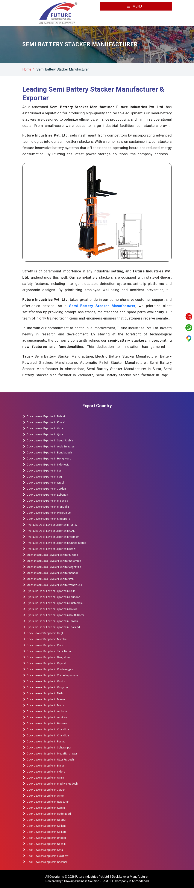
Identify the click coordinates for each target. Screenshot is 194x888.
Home (26, 69)
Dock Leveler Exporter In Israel (45, 482)
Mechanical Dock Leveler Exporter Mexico (52, 554)
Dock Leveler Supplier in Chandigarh (49, 729)
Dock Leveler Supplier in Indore (46, 771)
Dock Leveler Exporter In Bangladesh (49, 452)
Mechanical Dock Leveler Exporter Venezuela (54, 585)
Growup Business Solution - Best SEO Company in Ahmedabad (106, 881)
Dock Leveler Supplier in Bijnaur (46, 765)
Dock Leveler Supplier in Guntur (46, 681)
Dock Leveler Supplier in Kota (45, 849)
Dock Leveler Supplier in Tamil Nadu (49, 651)
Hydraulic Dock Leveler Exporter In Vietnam (53, 536)
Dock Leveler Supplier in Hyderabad (49, 813)
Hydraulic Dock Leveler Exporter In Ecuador (53, 597)
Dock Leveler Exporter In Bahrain (46, 416)
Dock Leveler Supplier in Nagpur (46, 819)
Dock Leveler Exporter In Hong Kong (49, 458)
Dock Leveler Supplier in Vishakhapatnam (52, 675)
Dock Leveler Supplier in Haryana (47, 723)
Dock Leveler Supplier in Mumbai (47, 639)
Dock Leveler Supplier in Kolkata (47, 831)
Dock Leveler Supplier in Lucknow (47, 855)
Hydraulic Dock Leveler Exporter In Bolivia (52, 609)
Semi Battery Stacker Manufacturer (62, 69)
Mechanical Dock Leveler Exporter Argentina (54, 566)
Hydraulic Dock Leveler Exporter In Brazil (51, 548)
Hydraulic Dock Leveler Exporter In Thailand (53, 627)
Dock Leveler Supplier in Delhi (45, 693)
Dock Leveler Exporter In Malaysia (47, 500)
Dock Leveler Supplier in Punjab (46, 741)
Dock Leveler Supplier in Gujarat (46, 663)
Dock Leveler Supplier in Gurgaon (47, 687)
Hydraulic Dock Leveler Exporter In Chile (51, 591)
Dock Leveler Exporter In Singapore (48, 518)
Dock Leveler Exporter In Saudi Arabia (50, 440)
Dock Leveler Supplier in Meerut (46, 699)
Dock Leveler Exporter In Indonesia (48, 464)
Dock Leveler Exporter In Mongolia (48, 506)
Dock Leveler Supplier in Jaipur (46, 789)
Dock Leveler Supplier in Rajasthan (48, 801)
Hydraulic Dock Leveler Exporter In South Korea (56, 615)
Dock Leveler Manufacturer (130, 876)
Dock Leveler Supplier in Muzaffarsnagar (52, 753)
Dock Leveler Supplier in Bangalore (48, 657)
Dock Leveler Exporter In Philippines (49, 512)
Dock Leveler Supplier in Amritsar (47, 717)
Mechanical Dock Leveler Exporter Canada (53, 573)
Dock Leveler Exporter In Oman (45, 428)
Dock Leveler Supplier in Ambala (47, 711)
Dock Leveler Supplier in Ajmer (45, 795)
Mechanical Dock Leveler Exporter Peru (50, 579)
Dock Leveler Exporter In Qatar (45, 434)
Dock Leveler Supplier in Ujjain (45, 777)
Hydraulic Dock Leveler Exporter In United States (56, 542)
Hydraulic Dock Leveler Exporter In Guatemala (55, 603)
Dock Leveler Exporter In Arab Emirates (50, 446)
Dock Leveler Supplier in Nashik (46, 843)
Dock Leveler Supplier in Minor (45, 705)
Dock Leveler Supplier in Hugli (45, 633)
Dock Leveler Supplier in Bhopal (46, 837)
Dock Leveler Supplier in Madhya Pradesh (52, 783)
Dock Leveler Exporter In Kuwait (46, 422)
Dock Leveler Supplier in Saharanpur (49, 747)
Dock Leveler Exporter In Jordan (46, 488)
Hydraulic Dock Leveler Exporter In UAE (51, 530)
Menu (134, 6)
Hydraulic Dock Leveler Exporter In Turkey (52, 524)
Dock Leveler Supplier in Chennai (47, 861)
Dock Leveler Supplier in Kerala (46, 807)
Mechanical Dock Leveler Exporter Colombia (54, 560)
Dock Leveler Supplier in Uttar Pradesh (50, 759)
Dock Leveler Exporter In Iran (44, 470)
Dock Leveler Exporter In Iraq (44, 476)
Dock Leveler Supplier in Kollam (46, 825)
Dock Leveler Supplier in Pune (45, 645)
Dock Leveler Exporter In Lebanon (47, 494)
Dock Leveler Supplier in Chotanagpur (50, 669)
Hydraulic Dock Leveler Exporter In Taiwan (52, 621)
